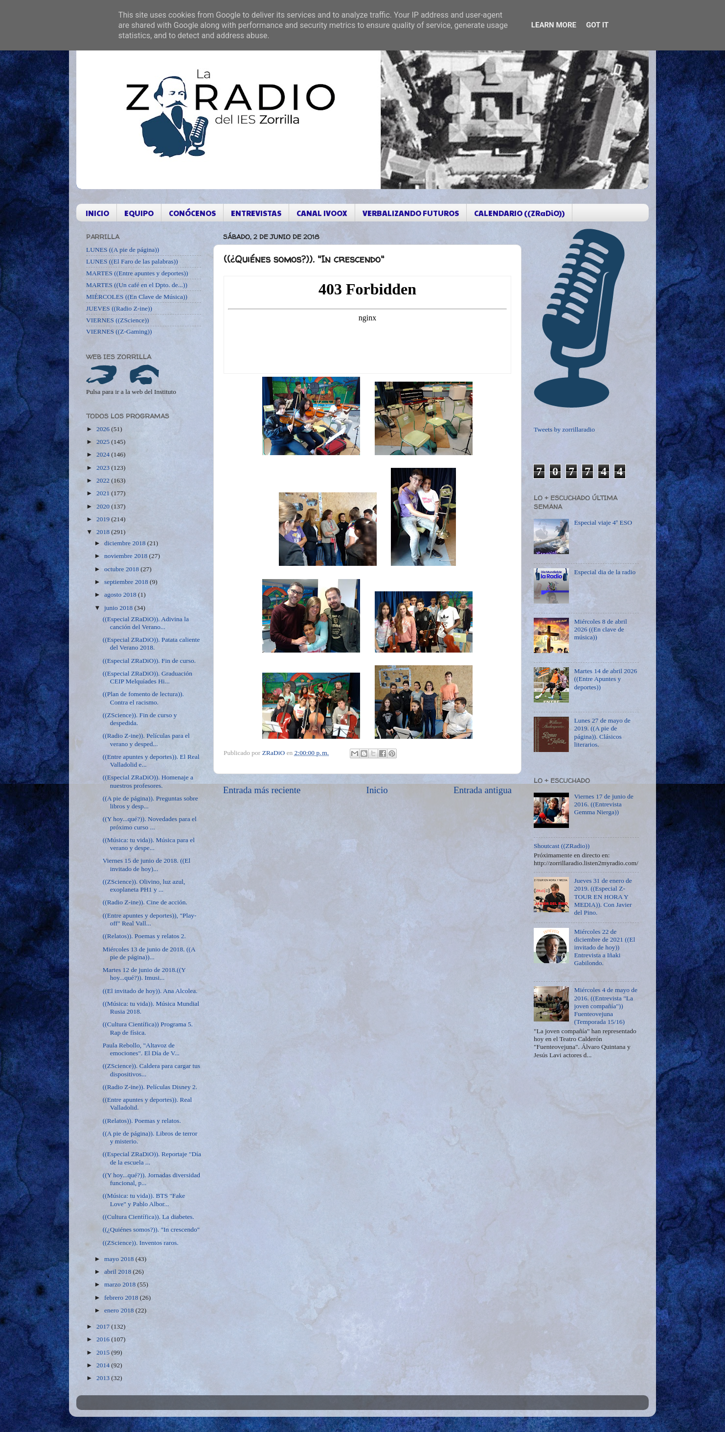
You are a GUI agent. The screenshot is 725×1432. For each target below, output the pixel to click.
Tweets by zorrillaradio (564, 429)
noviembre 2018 (126, 555)
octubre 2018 (122, 569)
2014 (103, 1365)
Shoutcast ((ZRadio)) (561, 845)
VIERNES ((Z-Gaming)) (119, 331)
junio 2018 (119, 607)
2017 (103, 1326)
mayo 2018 (120, 1258)
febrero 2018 (122, 1297)
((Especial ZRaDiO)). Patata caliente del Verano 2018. (151, 643)
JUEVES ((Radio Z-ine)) (119, 308)
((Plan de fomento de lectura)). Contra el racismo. (143, 697)
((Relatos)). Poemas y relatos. (142, 1120)
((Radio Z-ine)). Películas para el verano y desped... (146, 739)
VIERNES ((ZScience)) (117, 320)
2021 (103, 493)
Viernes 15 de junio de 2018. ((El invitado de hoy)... (147, 864)
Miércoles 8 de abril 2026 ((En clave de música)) (600, 629)
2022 (103, 480)
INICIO (97, 213)
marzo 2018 (120, 1284)
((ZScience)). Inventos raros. (141, 1242)
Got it (597, 25)
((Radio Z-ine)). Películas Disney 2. (150, 1087)
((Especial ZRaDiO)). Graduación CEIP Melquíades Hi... (147, 677)
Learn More (553, 25)
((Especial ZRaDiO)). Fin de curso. (149, 660)
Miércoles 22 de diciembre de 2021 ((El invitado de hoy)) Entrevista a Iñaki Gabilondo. (604, 947)
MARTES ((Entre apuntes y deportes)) (137, 273)
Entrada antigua (482, 790)
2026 (103, 429)
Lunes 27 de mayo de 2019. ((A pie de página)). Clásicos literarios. (602, 732)
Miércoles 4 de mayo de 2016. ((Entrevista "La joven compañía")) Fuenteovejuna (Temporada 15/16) (605, 1005)
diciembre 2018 (125, 543)
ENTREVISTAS (256, 213)
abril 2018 (118, 1271)
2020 (103, 506)
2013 (103, 1378)
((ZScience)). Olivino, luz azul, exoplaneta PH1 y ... (144, 885)
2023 (103, 467)
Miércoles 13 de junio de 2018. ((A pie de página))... (149, 953)
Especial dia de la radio (604, 572)
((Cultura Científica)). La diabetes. (148, 1216)
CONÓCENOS (192, 213)
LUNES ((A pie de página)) (122, 249)
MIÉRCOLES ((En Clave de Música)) (136, 296)
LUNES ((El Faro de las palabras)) (132, 261)
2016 (103, 1339)
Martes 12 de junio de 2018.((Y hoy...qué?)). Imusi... (144, 973)
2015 (103, 1352)
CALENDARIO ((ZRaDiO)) (519, 213)
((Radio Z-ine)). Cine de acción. (145, 902)
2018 (103, 531)
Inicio (377, 790)
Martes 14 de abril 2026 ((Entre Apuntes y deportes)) (605, 678)
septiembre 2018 (127, 581)
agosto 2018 (121, 594)
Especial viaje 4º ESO (603, 522)
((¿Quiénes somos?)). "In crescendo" (151, 1229)
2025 (103, 441)
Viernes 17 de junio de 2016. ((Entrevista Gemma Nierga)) (603, 804)
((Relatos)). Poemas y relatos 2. (144, 936)
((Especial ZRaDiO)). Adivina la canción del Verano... (146, 623)
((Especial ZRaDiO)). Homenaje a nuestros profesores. (148, 781)
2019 (103, 519)
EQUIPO (139, 213)
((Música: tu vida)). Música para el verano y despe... (149, 843)
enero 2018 (120, 1310)
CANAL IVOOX (321, 213)
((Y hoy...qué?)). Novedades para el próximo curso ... (150, 822)
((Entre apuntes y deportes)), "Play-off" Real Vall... (150, 919)
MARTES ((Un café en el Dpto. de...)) (136, 285)
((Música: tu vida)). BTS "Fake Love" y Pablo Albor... (144, 1199)
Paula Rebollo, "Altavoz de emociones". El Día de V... (141, 1049)
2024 (103, 454)
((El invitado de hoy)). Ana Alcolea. (150, 991)
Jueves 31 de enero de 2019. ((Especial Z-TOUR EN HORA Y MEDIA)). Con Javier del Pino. (603, 896)
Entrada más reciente (261, 790)
